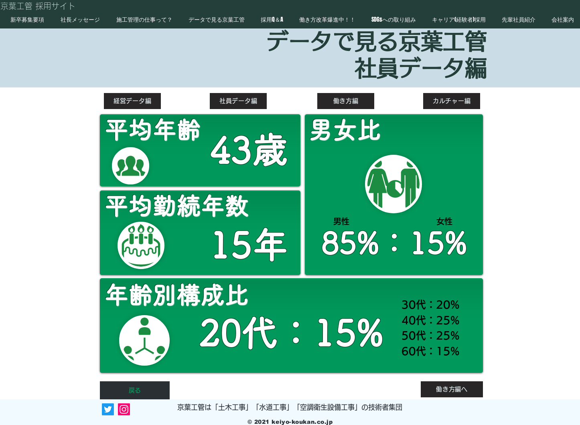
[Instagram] (124, 409)
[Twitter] (108, 409)
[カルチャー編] (451, 101)
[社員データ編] (238, 101)
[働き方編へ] (452, 389)
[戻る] (135, 390)
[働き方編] (345, 101)
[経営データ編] (132, 101)
